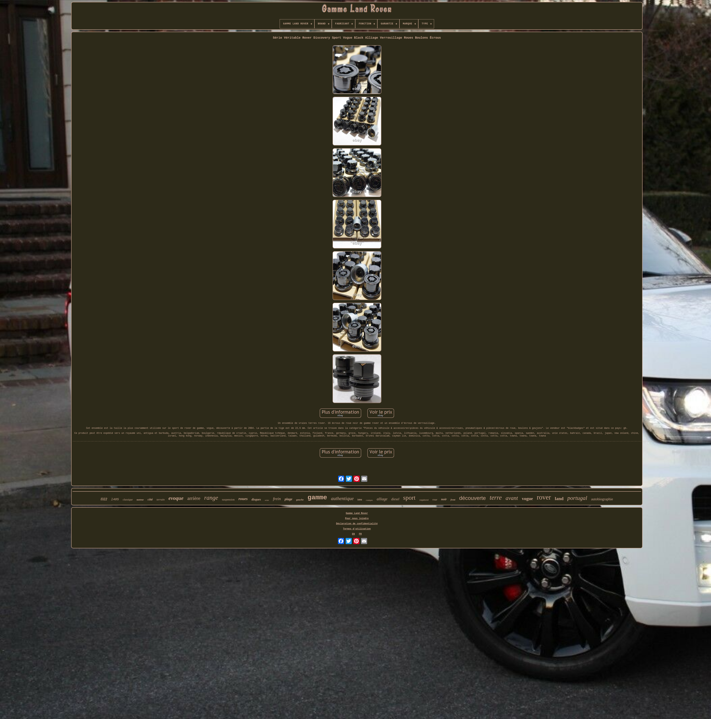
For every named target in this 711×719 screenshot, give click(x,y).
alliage (382, 499)
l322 (104, 499)
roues (243, 498)
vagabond (423, 500)
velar (267, 500)
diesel (395, 499)
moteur (140, 499)
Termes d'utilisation (357, 529)
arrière (193, 498)
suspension (228, 499)
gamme (317, 497)
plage (288, 499)
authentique (342, 498)
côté (150, 499)
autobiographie (602, 499)
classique (128, 499)
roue (434, 499)
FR (360, 534)
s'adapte (369, 500)
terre (496, 497)
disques (256, 499)
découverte (472, 498)
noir (444, 499)
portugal (577, 498)
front (453, 499)
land (559, 498)
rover (544, 497)
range (211, 497)
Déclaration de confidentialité (357, 523)
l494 (360, 499)
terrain (161, 499)
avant (512, 498)
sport (409, 497)
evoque (175, 498)
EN (353, 534)
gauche (300, 499)
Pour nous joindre (356, 518)
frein (277, 498)
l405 (115, 499)
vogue (527, 498)
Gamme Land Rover (357, 513)
